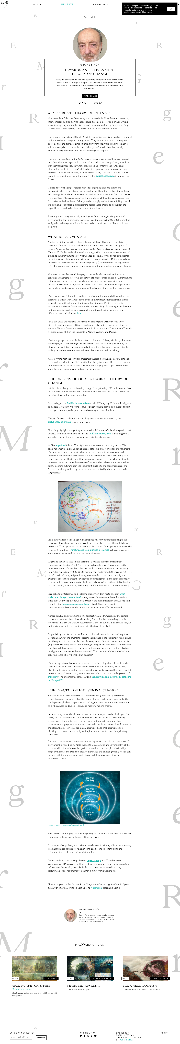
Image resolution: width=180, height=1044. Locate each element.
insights (67, 4)
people (37, 4)
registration (96, 888)
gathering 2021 (102, 4)
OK (171, 9)
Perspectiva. (127, 1040)
